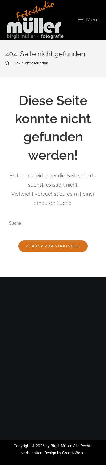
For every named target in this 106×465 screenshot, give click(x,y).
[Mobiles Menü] (89, 20)
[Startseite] (7, 63)
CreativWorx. (73, 453)
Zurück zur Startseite (53, 246)
